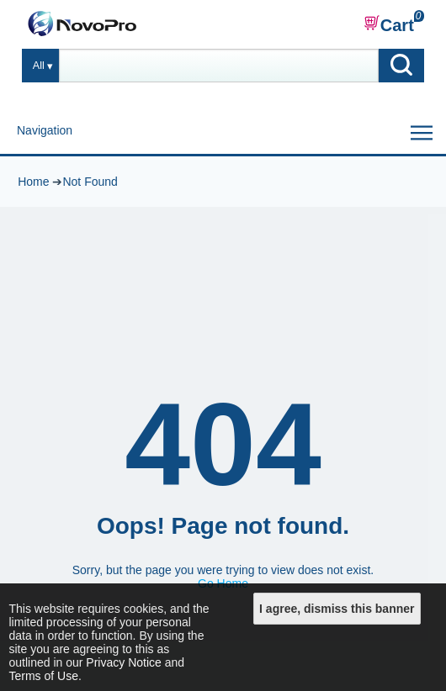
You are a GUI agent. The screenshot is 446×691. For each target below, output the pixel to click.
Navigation (44, 130)
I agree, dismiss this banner (336, 608)
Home (33, 181)
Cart (389, 24)
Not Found (89, 181)
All (39, 65)
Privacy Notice (123, 662)
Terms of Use (43, 676)
